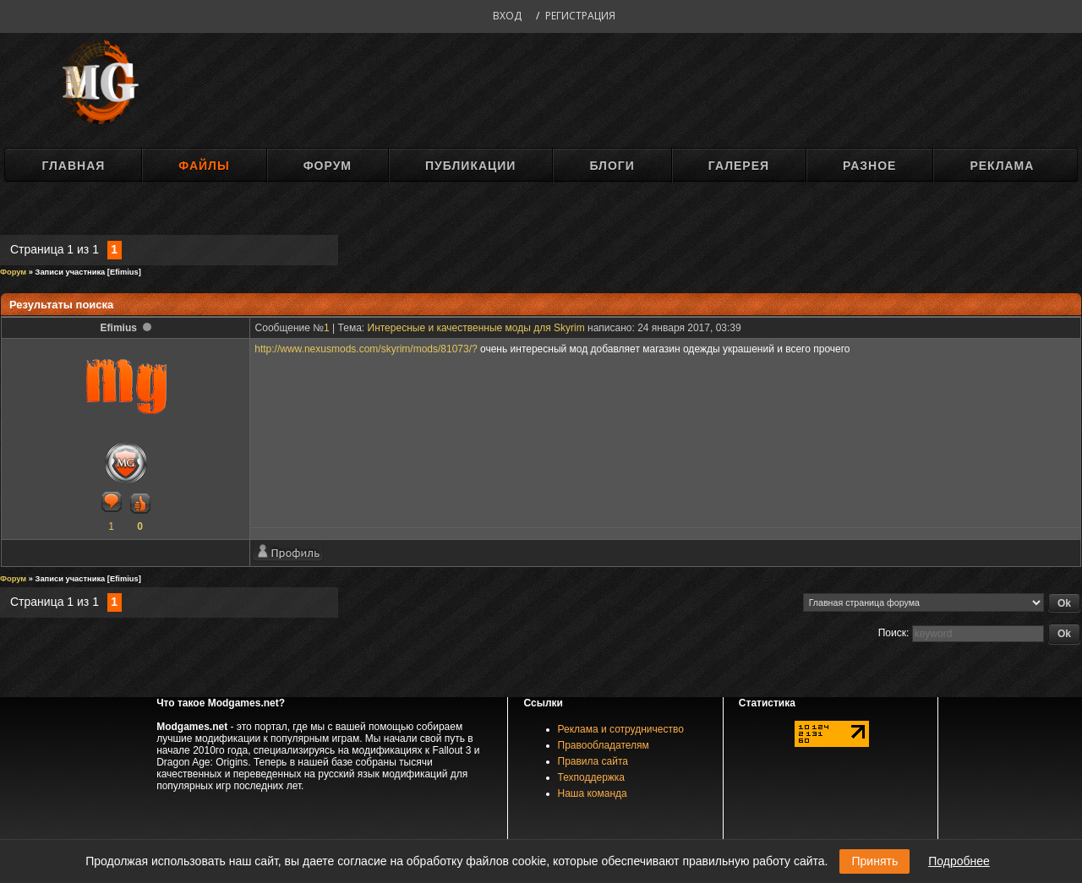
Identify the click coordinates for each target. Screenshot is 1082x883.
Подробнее (959, 861)
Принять (874, 861)
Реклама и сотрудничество (621, 729)
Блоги (611, 165)
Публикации (470, 165)
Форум (327, 165)
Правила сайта (593, 761)
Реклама (1002, 165)
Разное (869, 165)
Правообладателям (603, 745)
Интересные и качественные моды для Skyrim (476, 328)
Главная (73, 165)
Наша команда (592, 793)
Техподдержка (592, 777)
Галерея (738, 165)
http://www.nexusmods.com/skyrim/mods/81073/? (365, 349)
